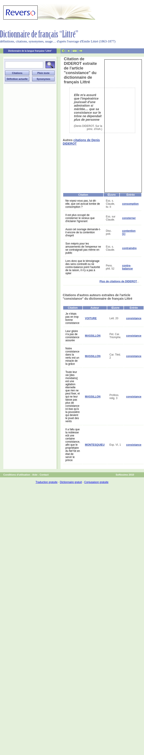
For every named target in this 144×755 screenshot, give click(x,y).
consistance (133, 318)
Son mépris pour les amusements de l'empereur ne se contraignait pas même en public (83, 248)
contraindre (129, 248)
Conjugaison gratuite (96, 482)
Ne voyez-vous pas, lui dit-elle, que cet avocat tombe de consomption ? (82, 203)
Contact (44, 474)
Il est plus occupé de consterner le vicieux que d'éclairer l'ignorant (80, 218)
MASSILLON (93, 335)
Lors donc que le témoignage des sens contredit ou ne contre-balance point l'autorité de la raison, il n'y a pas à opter (82, 267)
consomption (130, 203)
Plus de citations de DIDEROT (118, 281)
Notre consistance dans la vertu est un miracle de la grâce (72, 356)
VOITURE (91, 318)
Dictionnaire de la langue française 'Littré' (30, 51)
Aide (34, 474)
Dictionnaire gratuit (71, 482)
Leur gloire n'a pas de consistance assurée (72, 336)
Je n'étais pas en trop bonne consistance (72, 318)
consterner (129, 218)
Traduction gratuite (46, 482)
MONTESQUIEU (95, 444)
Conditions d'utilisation (16, 474)
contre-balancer (127, 267)
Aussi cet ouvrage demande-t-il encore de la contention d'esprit (83, 232)
